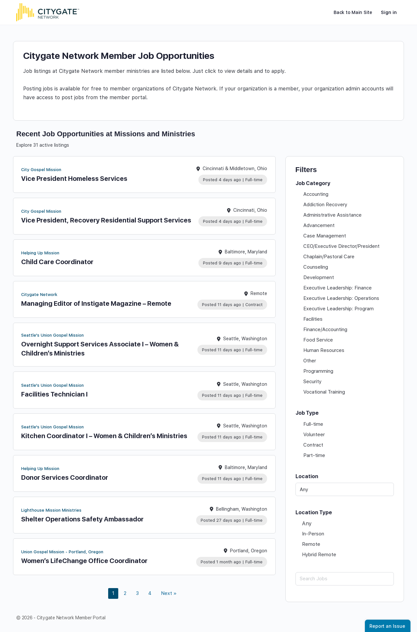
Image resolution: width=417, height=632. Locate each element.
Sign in (389, 12)
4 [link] (149, 593)
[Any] (344, 489)
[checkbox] (344, 194)
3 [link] (137, 593)
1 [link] (113, 593)
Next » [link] (169, 593)
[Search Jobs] (344, 578)
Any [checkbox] (307, 523)
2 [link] (125, 593)
